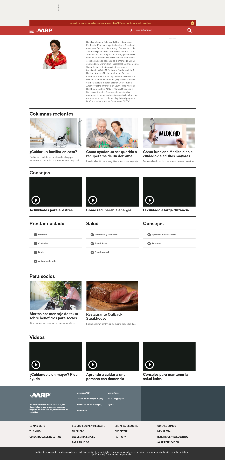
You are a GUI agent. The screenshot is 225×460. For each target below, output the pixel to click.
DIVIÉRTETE (121, 431)
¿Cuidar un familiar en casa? (53, 152)
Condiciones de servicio (69, 452)
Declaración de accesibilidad (96, 452)
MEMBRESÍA (164, 431)
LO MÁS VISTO (37, 426)
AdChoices (98, 454)
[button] (31, 30)
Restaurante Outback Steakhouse (104, 316)
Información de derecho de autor (128, 452)
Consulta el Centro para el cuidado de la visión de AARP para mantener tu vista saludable (111, 23)
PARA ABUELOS (80, 442)
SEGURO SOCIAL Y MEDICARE (88, 426)
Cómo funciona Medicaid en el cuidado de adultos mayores (168, 154)
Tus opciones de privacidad (119, 454)
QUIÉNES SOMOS (166, 426)
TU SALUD (35, 431)
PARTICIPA (120, 437)
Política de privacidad (45, 452)
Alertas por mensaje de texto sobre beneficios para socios (53, 316)
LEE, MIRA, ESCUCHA (126, 426)
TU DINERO (78, 431)
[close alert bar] (192, 23)
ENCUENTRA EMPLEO (83, 437)
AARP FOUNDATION (168, 442)
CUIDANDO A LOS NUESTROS (45, 437)
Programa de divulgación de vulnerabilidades (167, 452)
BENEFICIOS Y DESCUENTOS (172, 437)
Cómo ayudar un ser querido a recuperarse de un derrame (111, 154)
